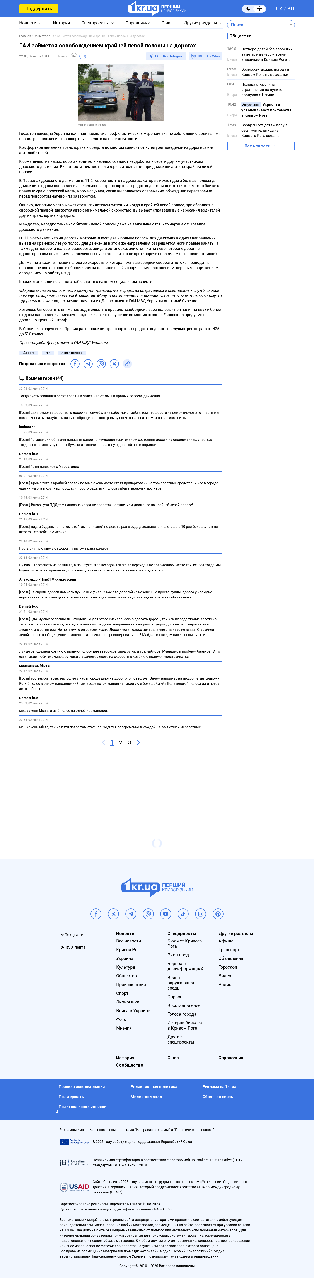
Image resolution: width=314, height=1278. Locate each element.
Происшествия (131, 984)
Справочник (138, 22)
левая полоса (71, 352)
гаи (48, 352)
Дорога (28, 352)
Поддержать (38, 8)
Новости (27, 22)
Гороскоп (227, 967)
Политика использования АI (82, 1109)
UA (279, 9)
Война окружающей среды (180, 983)
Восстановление (183, 1005)
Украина (124, 958)
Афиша (226, 941)
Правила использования (82, 1086)
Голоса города (181, 1014)
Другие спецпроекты (180, 1039)
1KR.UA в (169, 56)
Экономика (127, 1002)
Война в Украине (133, 1010)
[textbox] (258, 24)
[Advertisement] (120, 786)
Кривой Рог (127, 949)
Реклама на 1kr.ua (219, 1086)
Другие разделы (200, 22)
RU (290, 9)
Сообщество (129, 1065)
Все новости (257, 146)
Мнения (124, 1028)
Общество (126, 975)
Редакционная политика (154, 1086)
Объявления (230, 958)
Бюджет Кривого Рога (184, 943)
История (61, 22)
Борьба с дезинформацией (185, 966)
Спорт (122, 993)
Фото (121, 1019)
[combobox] (258, 24)
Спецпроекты (95, 22)
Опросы (175, 996)
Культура (125, 967)
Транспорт (229, 949)
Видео (224, 975)
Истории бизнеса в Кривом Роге (184, 1025)
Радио (224, 984)
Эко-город (178, 955)
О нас (166, 22)
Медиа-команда (146, 1096)
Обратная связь (218, 1096)
